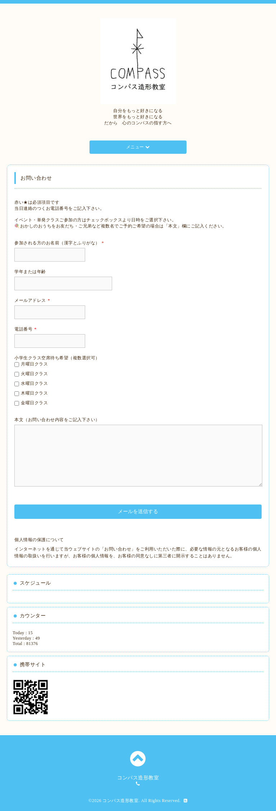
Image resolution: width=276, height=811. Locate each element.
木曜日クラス (34, 393)
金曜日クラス (34, 402)
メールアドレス (32, 300)
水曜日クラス (34, 383)
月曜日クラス (34, 364)
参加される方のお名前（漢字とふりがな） (59, 242)
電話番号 (25, 329)
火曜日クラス (34, 373)
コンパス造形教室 (120, 800)
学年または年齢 (30, 271)
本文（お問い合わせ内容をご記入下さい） (57, 419)
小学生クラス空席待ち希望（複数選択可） (57, 357)
